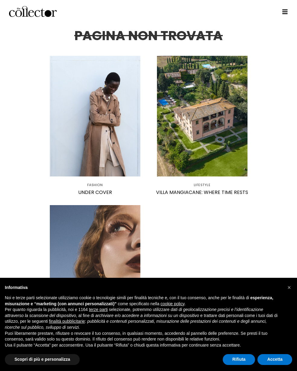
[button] (289, 287)
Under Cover (95, 192)
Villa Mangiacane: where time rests (202, 192)
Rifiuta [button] (239, 359)
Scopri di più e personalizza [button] (42, 359)
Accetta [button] (275, 359)
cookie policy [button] (172, 303)
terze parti (98, 309)
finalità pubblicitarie (67, 321)
